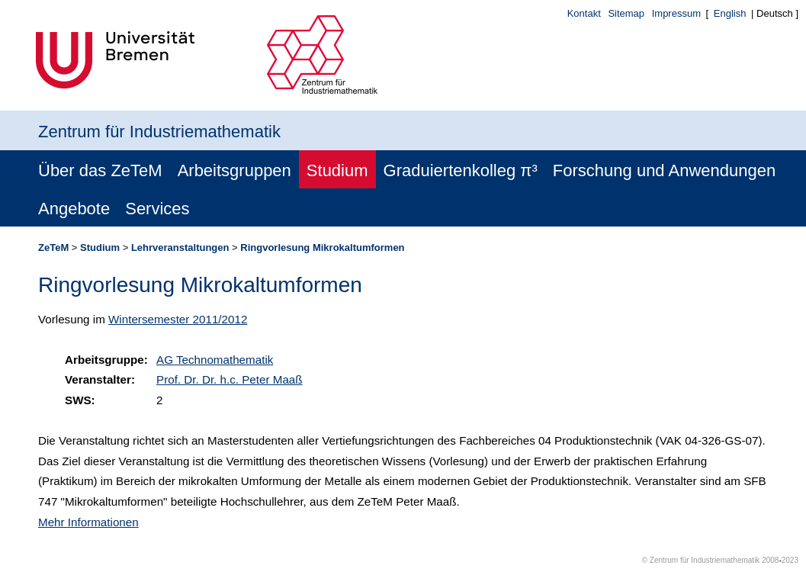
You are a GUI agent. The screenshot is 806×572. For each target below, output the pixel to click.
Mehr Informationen (88, 522)
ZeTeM (53, 247)
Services (157, 208)
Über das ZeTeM (100, 170)
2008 (770, 560)
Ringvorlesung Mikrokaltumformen (322, 247)
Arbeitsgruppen (234, 170)
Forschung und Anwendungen (664, 170)
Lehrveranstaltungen (180, 247)
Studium (337, 170)
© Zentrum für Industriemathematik (701, 560)
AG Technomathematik (214, 359)
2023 (790, 560)
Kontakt (584, 13)
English (730, 13)
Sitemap (626, 13)
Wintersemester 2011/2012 (177, 319)
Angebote (74, 208)
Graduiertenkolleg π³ (461, 170)
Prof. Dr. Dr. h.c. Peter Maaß (229, 379)
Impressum (676, 13)
